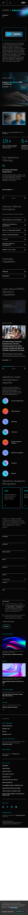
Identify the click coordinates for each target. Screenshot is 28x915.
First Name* (5, 536)
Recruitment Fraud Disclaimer (11, 788)
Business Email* (6, 551)
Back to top (5, 718)
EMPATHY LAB (6, 728)
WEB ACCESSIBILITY (7, 782)
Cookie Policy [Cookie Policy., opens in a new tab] (14, 907)
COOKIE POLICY (6, 776)
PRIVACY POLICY (6, 771)
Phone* (4, 559)
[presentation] (3, 198)
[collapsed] (14, 220)
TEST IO (4, 731)
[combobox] (14, 579)
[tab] (14, 271)
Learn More (6, 86)
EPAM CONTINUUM (7, 725)
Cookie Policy (19, 606)
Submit (6, 626)
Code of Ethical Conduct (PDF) (11, 791)
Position (4, 574)
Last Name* (5, 544)
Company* (4, 567)
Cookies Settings (7, 911)
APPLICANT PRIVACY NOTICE (9, 779)
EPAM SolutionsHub (7, 744)
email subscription (20, 815)
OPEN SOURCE (6, 768)
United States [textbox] (6, 579)
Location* (4, 582)
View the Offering (8, 189)
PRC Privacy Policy (8, 774)
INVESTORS (5, 765)
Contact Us (5, 15)
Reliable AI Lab (6, 734)
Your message (5, 601)
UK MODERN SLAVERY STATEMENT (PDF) (12, 785)
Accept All (20, 911)
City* (3, 589)
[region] (14, 908)
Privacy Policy (11, 606)
